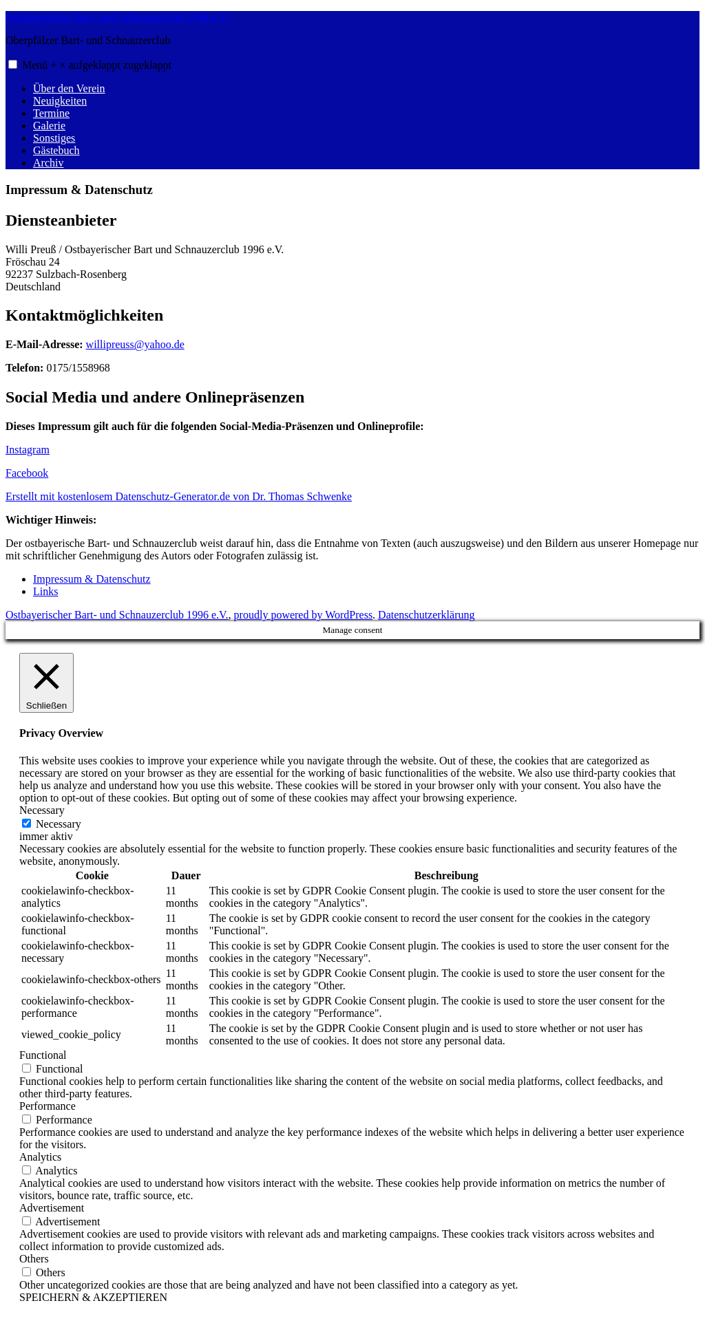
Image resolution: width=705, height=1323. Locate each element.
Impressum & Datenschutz (92, 579)
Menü (96, 65)
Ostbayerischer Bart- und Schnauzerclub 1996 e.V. (117, 17)
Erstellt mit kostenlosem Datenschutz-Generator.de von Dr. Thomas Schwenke (179, 496)
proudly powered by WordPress (303, 615)
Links (45, 591)
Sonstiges (54, 138)
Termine (51, 113)
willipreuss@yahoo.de (135, 344)
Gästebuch (56, 150)
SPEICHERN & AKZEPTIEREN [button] (93, 1297)
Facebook (27, 473)
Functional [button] (42, 1055)
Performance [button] (47, 1106)
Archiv (48, 163)
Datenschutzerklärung (426, 615)
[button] (12, 64)
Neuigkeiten (60, 101)
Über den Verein (69, 88)
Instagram (28, 449)
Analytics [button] (40, 1157)
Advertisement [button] (51, 1208)
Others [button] (34, 1259)
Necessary (58, 824)
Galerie (49, 125)
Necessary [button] (42, 810)
